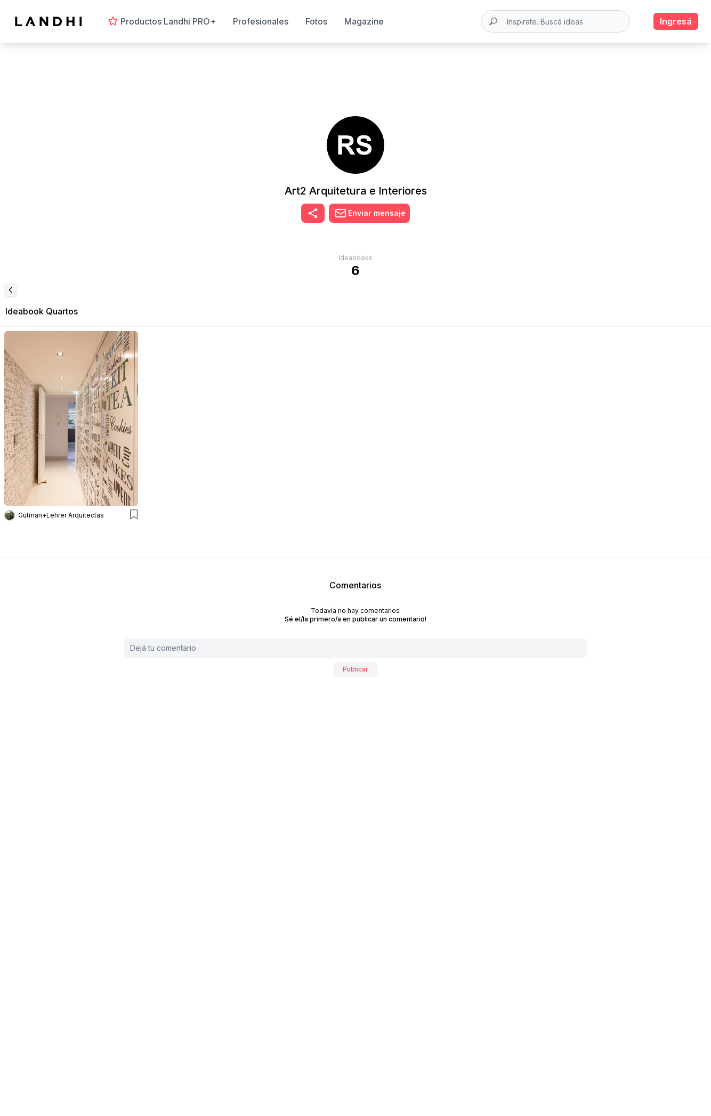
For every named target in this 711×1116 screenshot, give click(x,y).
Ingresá (676, 21)
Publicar (355, 669)
